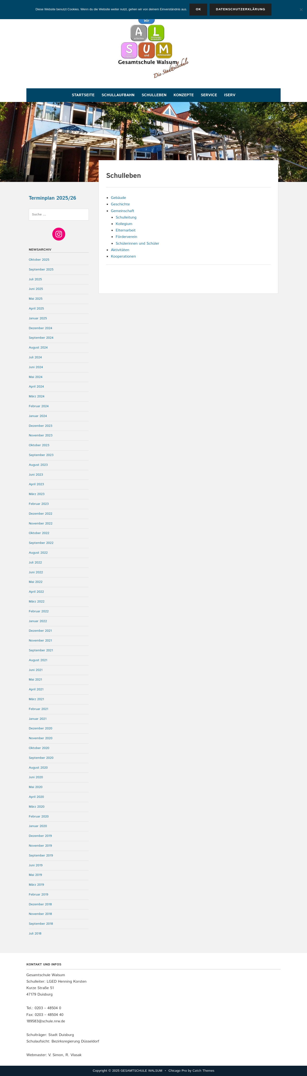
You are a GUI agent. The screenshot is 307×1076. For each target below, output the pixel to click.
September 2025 (41, 269)
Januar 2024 (38, 416)
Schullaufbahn (117, 95)
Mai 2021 (35, 679)
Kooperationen (123, 256)
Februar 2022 (39, 611)
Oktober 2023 (39, 445)
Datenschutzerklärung (240, 9)
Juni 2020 (36, 777)
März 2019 (36, 884)
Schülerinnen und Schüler (137, 243)
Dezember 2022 (40, 513)
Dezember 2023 (40, 425)
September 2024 (41, 337)
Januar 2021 (38, 718)
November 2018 (40, 914)
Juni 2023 (36, 474)
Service (209, 95)
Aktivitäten (120, 250)
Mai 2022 (35, 582)
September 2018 (41, 923)
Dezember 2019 (40, 836)
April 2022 (36, 591)
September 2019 (41, 855)
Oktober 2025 (39, 259)
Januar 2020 (38, 826)
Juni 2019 (35, 865)
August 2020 (38, 767)
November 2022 (41, 523)
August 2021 (38, 660)
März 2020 (36, 806)
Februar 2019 (38, 894)
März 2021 (36, 699)
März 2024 (36, 396)
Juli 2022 (35, 562)
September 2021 (41, 650)
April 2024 (36, 386)
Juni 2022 (36, 572)
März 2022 (36, 601)
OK (198, 9)
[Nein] (301, 9)
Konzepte (184, 95)
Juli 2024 (35, 357)
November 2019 (40, 845)
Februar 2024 (39, 406)
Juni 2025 (36, 289)
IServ (229, 95)
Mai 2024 (35, 377)
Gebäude (118, 198)
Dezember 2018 (40, 904)
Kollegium (124, 224)
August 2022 (38, 552)
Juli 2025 (35, 279)
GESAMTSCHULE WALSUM (141, 1070)
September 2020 (41, 757)
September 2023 (41, 455)
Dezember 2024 (40, 328)
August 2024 (38, 347)
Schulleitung (126, 217)
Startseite (83, 95)
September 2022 (41, 543)
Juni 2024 (36, 367)
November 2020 (41, 738)
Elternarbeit (126, 230)
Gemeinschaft (122, 211)
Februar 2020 (39, 816)
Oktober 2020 (39, 748)
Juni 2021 (35, 670)
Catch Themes (203, 1070)
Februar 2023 (39, 503)
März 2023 (36, 494)
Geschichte (120, 204)
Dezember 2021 (40, 630)
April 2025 (36, 308)
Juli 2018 (35, 933)
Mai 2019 (35, 875)
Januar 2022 (38, 621)
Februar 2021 (38, 709)
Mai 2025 (35, 298)
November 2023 (41, 435)
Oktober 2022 (39, 533)
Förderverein (126, 237)
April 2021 (36, 689)
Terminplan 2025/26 (52, 198)
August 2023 (38, 464)
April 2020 (36, 796)
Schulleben (154, 95)
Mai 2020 (35, 787)
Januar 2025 (38, 318)
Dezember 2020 (40, 728)
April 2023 (36, 484)
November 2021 (40, 640)
